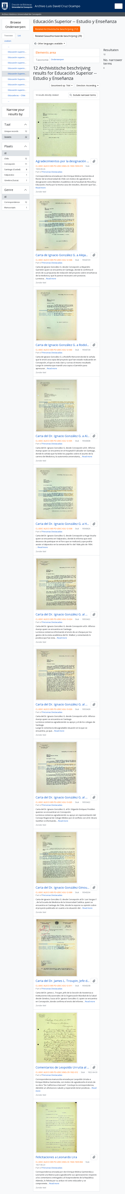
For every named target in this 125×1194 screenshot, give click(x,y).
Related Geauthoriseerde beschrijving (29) (58, 36)
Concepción (15, 165)
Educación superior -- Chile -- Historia (24, 62)
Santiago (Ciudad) (15, 170)
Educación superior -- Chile (20, 51)
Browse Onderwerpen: (15, 24)
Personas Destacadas (52, 171)
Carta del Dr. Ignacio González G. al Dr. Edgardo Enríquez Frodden (62, 797)
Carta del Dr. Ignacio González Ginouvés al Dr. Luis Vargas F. (62, 887)
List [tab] (19, 35)
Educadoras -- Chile (16, 95)
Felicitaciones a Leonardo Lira (56, 1157)
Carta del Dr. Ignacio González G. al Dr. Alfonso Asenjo (62, 614)
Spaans (15, 137)
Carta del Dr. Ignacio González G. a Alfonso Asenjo (62, 436)
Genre (8, 190)
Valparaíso (15, 175)
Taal (7, 124)
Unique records (15, 132)
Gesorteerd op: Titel (61, 85)
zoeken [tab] (7, 41)
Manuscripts (15, 208)
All (5, 153)
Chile (15, 159)
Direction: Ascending (86, 85)
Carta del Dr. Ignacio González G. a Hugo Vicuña (62, 524)
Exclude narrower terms (83, 95)
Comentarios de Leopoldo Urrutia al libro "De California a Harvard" (62, 1067)
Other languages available (48, 43)
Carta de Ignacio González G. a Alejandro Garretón (62, 255)
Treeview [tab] (8, 35)
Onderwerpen (57, 59)
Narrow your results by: (16, 112)
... (8, 46)
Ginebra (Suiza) (15, 181)
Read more (41, 187)
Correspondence (15, 203)
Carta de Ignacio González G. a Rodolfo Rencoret (62, 345)
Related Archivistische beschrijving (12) (56, 29)
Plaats (8, 146)
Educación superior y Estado (21, 90)
